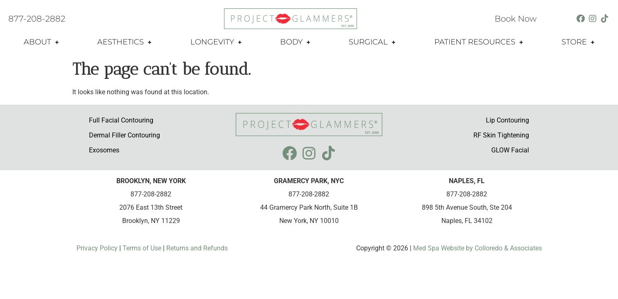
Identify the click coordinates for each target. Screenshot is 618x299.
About (41, 42)
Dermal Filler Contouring (124, 135)
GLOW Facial (510, 150)
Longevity (215, 42)
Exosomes (104, 150)
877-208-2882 (36, 19)
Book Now (516, 19)
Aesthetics (124, 42)
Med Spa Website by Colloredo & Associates (476, 248)
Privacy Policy (97, 248)
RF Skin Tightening (501, 135)
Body (295, 42)
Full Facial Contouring (121, 120)
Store (577, 42)
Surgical (372, 42)
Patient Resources (478, 42)
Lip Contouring (507, 120)
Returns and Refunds (197, 248)
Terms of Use (141, 248)
